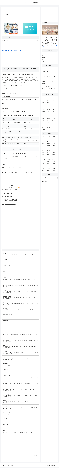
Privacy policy (44, 181)
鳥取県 (48, 159)
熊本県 (48, 168)
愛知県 (53, 152)
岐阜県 (43, 152)
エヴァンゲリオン (45, 71)
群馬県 (48, 143)
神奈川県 (53, 145)
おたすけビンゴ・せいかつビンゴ (48, 88)
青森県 (53, 136)
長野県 (53, 150)
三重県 (43, 154)
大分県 (53, 168)
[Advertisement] (20, 10)
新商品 (14, 204)
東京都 (48, 145)
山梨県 (48, 150)
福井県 (43, 150)
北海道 (48, 136)
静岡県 (48, 152)
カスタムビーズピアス (46, 78)
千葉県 (43, 145)
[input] (20, 41)
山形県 (43, 141)
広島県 (48, 161)
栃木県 (43, 143)
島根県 (53, 159)
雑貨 (3, 204)
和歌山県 (43, 159)
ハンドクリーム (45, 69)
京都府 (53, 154)
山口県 (53, 161)
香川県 (48, 163)
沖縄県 (53, 170)
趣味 (8, 204)
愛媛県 (53, 163)
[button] (38, 40)
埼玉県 (53, 143)
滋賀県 (48, 154)
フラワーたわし (45, 83)
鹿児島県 (48, 170)
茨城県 (53, 141)
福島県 (48, 141)
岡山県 (43, 161)
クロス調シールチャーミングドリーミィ (49, 81)
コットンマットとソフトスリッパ (48, 76)
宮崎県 (43, 170)
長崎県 (43, 168)
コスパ (11, 204)
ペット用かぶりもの (46, 86)
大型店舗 (43, 136)
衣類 (6, 204)
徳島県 (43, 163)
